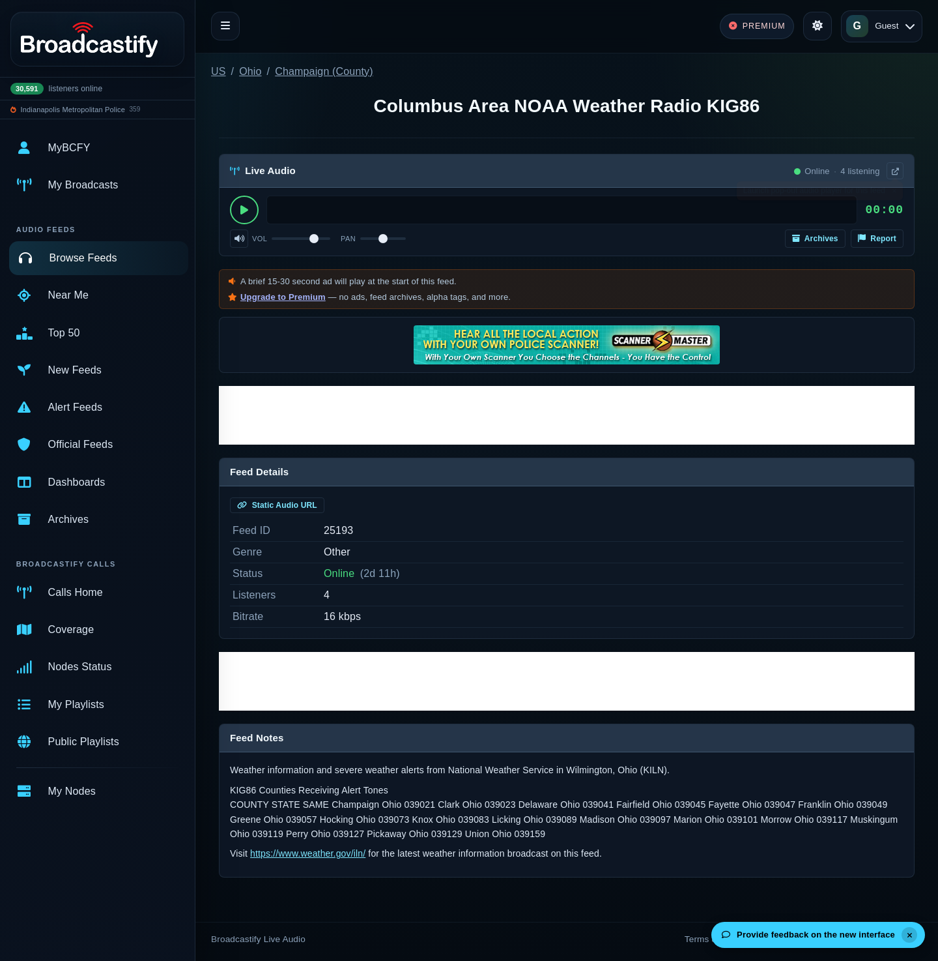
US (218, 71)
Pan (348, 239)
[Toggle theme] (817, 26)
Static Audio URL (277, 505)
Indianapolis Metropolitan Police (73, 109)
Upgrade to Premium (283, 297)
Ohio (250, 71)
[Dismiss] (909, 935)
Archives (815, 238)
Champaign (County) (324, 71)
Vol (259, 239)
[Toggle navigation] (225, 26)
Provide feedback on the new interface (808, 934)
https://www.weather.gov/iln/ (307, 853)
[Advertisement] (567, 415)
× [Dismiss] (894, 194)
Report (877, 238)
